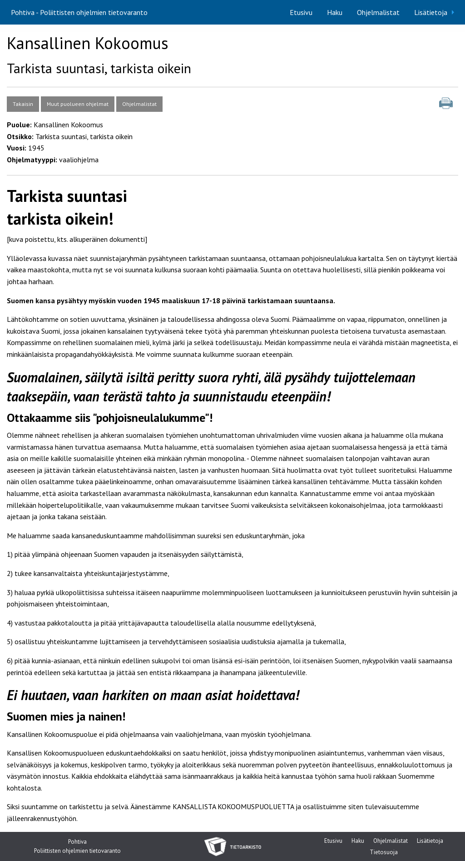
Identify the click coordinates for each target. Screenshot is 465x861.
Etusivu (301, 12)
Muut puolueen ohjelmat (78, 103)
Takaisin (23, 103)
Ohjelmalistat (378, 12)
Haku (334, 12)
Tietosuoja (384, 853)
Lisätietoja (430, 12)
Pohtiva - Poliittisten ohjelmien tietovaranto (79, 12)
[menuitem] (301, 12)
